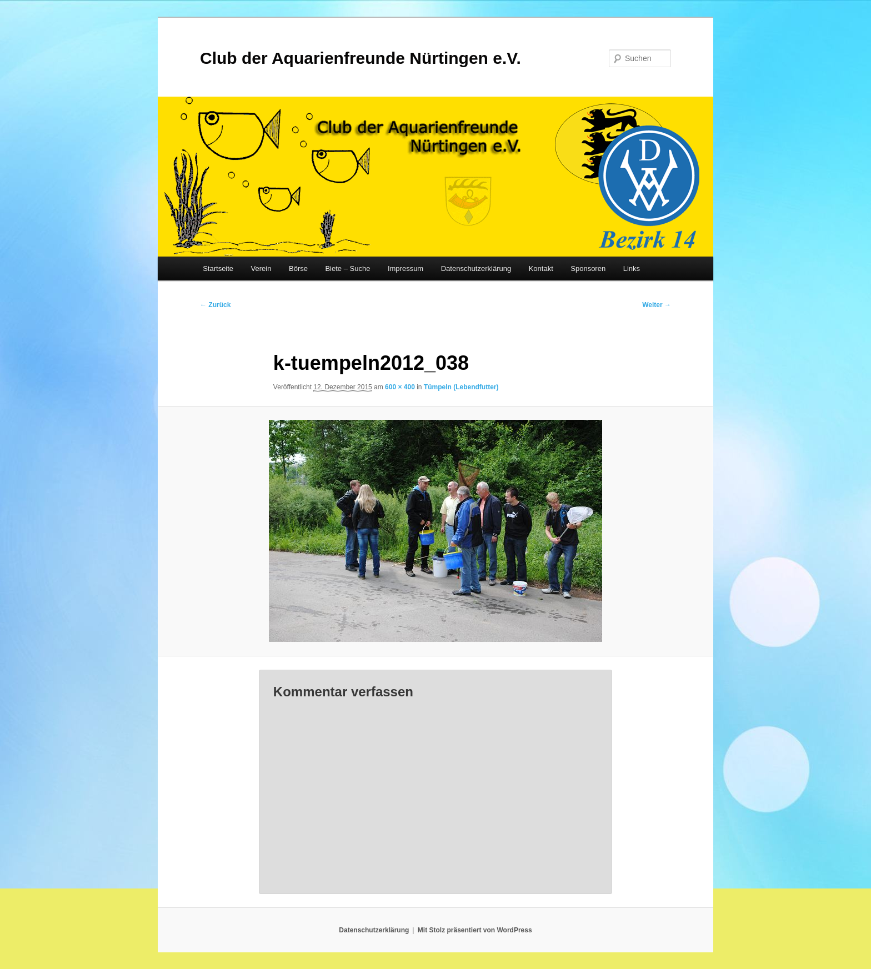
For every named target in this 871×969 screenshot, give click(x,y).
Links (631, 268)
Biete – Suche (347, 268)
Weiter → (656, 305)
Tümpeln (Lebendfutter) (461, 387)
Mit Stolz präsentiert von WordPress (475, 930)
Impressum (405, 268)
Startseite (218, 268)
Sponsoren (587, 268)
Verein (261, 268)
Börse (298, 268)
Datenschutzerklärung (476, 268)
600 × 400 (400, 387)
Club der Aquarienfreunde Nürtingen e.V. (360, 58)
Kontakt (541, 268)
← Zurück (215, 305)
